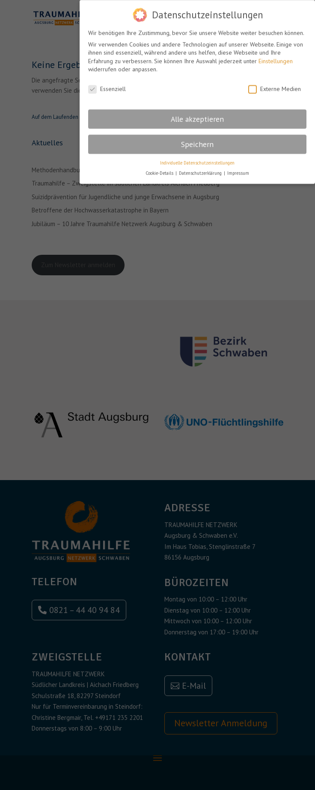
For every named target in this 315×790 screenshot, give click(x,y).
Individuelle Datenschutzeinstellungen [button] (197, 159)
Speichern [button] (197, 140)
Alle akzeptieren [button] (197, 115)
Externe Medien (274, 85)
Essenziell (107, 85)
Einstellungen (276, 57)
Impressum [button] (238, 169)
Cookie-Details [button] (160, 169)
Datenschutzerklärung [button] (201, 169)
